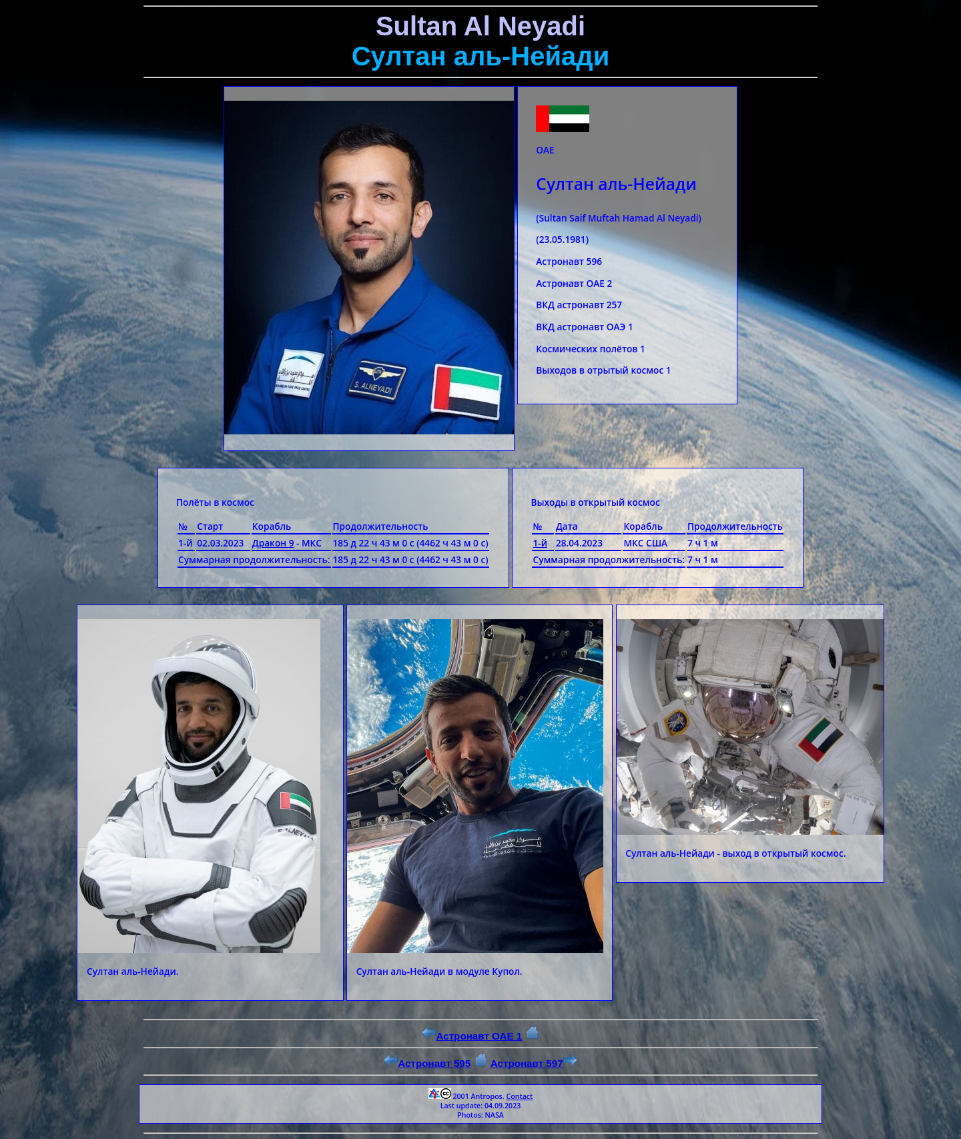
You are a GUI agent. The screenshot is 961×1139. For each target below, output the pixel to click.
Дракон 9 (273, 542)
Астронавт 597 (534, 1063)
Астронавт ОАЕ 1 (472, 1036)
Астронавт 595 (427, 1063)
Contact (519, 1096)
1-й (540, 542)
